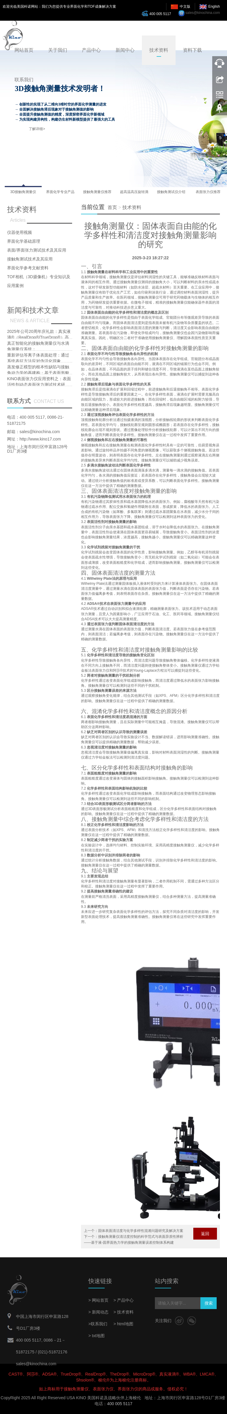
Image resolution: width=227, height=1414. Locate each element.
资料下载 (192, 50)
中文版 (185, 6)
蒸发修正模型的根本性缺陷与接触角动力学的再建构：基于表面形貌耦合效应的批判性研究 (38, 373)
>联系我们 (97, 1323)
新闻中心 (125, 50)
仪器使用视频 (19, 232)
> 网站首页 (98, 1300)
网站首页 (23, 50)
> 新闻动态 (98, 1312)
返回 (205, 1233)
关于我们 (57, 50)
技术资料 (158, 50)
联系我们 (23, 79)
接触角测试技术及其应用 (30, 259)
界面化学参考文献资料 (27, 267)
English (214, 6)
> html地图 (123, 1323)
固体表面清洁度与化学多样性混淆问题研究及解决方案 (140, 1231)
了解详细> (37, 129)
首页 (112, 207)
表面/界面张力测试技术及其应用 (36, 250)
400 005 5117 (158, 13)
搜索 (209, 1303)
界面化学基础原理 (23, 241)
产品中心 (91, 50)
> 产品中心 (124, 1300)
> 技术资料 (124, 1312)
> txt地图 (96, 1335)
